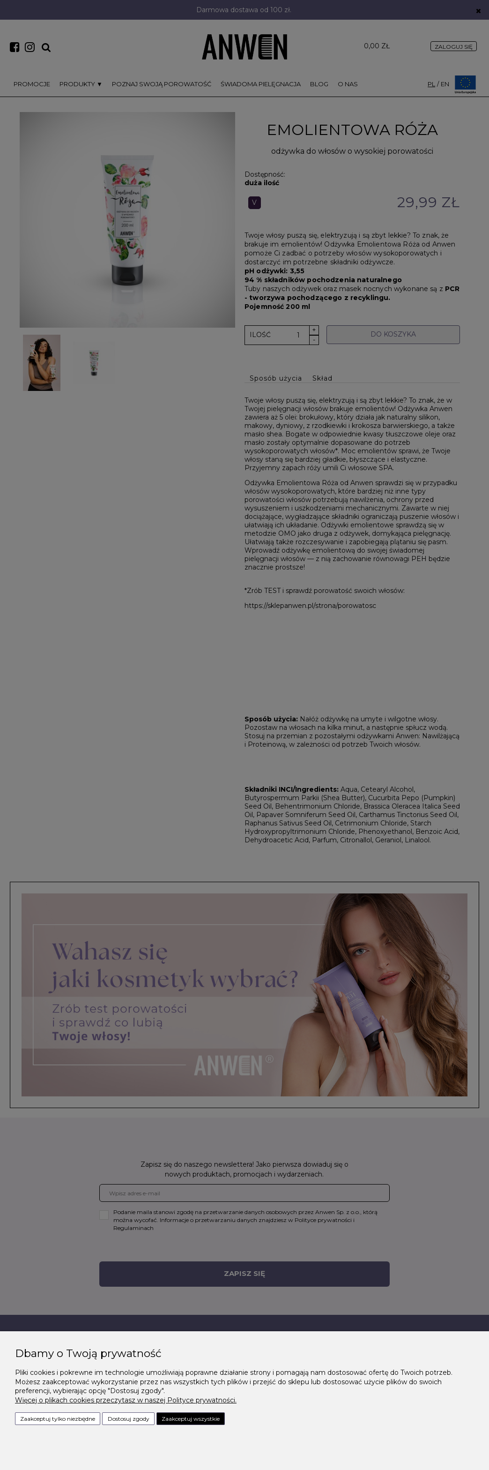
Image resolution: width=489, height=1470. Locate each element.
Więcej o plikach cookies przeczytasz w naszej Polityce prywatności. (126, 1400)
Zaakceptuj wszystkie (191, 1418)
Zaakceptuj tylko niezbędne (57, 1418)
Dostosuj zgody (128, 1418)
